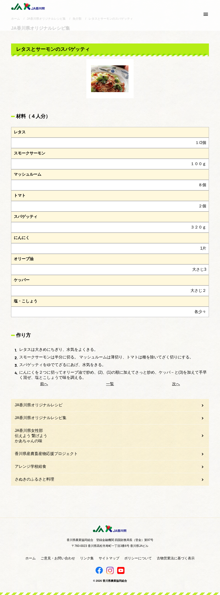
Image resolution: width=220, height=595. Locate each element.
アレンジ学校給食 (30, 466)
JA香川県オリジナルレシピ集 (41, 418)
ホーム (30, 558)
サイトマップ (109, 558)
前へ (44, 384)
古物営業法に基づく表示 (176, 558)
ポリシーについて (138, 558)
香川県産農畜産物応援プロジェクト (46, 454)
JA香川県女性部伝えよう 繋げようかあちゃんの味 (31, 435)
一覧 (110, 384)
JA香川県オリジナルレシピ (39, 405)
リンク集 (87, 558)
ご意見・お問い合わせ (58, 558)
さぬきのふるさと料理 (34, 479)
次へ (176, 384)
